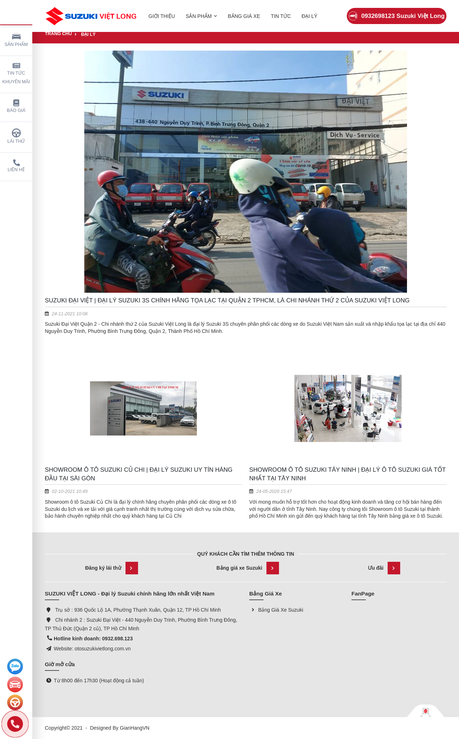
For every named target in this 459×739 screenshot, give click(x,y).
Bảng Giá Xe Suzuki (276, 610)
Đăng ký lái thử (111, 568)
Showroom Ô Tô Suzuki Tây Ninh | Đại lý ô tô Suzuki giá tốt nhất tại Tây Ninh (347, 474)
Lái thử (16, 136)
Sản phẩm (16, 39)
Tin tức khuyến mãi (16, 73)
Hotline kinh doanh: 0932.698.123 (93, 638)
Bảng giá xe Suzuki (248, 568)
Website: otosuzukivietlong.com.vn (92, 648)
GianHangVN (135, 728)
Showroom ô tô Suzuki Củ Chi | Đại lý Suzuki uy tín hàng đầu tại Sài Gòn (138, 474)
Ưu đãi (384, 568)
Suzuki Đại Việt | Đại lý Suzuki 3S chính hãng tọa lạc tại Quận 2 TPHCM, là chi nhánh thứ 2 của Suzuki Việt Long (227, 300)
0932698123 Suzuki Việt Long (397, 12)
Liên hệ (16, 166)
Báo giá (16, 106)
